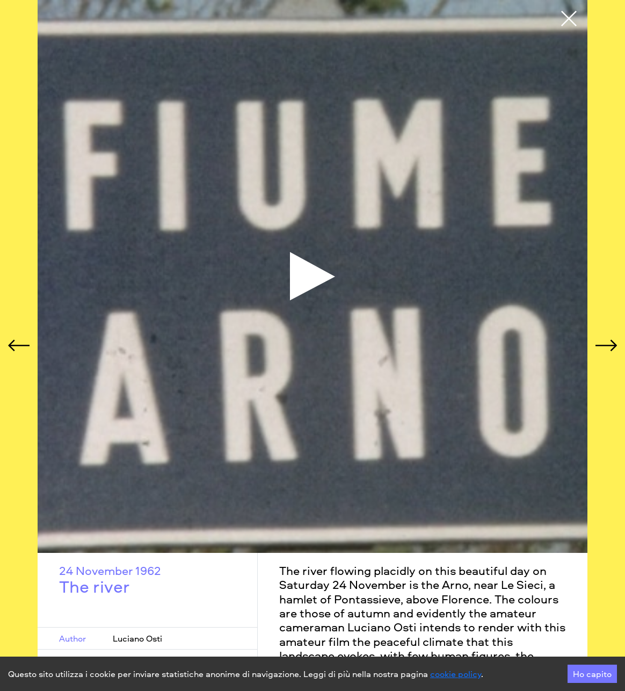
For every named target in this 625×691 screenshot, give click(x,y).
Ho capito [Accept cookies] (592, 674)
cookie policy (455, 674)
